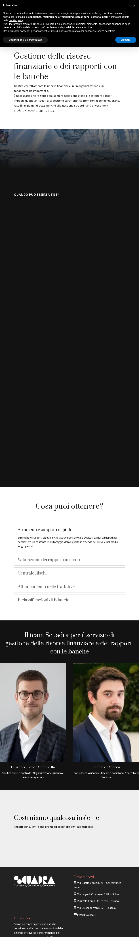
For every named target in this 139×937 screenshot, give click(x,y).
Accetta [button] (125, 39)
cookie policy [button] (16, 20)
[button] (134, 6)
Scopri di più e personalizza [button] (25, 39)
